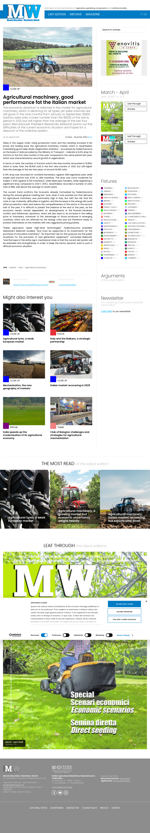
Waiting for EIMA (136, 226)
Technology (134, 235)
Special (131, 245)
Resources (133, 188)
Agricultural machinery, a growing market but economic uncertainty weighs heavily (76, 516)
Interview (132, 191)
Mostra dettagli (123, 828)
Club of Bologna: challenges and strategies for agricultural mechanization (69, 435)
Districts (108, 239)
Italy (21, 267)
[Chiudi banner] (146, 794)
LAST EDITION (57, 14)
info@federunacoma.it (13, 784)
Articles (131, 109)
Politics (108, 229)
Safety (107, 223)
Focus (131, 251)
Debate (131, 219)
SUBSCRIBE (106, 311)
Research (132, 239)
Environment (110, 235)
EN (145, 14)
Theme (107, 216)
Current (132, 258)
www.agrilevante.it (121, 780)
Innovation (133, 200)
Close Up (108, 258)
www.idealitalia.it (67, 284)
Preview (131, 204)
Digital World (111, 197)
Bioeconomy (110, 210)
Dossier (107, 204)
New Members (134, 213)
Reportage (109, 245)
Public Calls (110, 207)
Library (107, 191)
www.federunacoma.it (62, 787)
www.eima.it (124, 778)
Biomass (132, 242)
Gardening (109, 254)
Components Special (138, 216)
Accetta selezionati (124, 805)
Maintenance (110, 226)
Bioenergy (109, 232)
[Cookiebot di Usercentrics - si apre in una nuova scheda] (15, 828)
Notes (107, 251)
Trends (131, 210)
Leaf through (134, 103)
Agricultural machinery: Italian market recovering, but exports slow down (127, 517)
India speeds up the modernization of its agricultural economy (22, 435)
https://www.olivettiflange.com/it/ (30, 284)
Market (12, 267)
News (106, 248)
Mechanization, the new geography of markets (17, 387)
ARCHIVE (76, 14)
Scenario (132, 207)
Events (131, 248)
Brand (107, 200)
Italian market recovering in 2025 (70, 385)
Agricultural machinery (35, 267)
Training (108, 188)
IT (141, 14)
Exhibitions (133, 232)
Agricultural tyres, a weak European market (18, 340)
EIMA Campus (134, 197)
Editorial (132, 194)
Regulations (110, 219)
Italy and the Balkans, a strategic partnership (70, 340)
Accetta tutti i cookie (124, 797)
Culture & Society (137, 223)
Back (90, 137)
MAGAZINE (93, 14)
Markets (108, 242)
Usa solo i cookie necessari (124, 812)
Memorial (108, 194)
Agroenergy (134, 229)
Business (108, 213)
